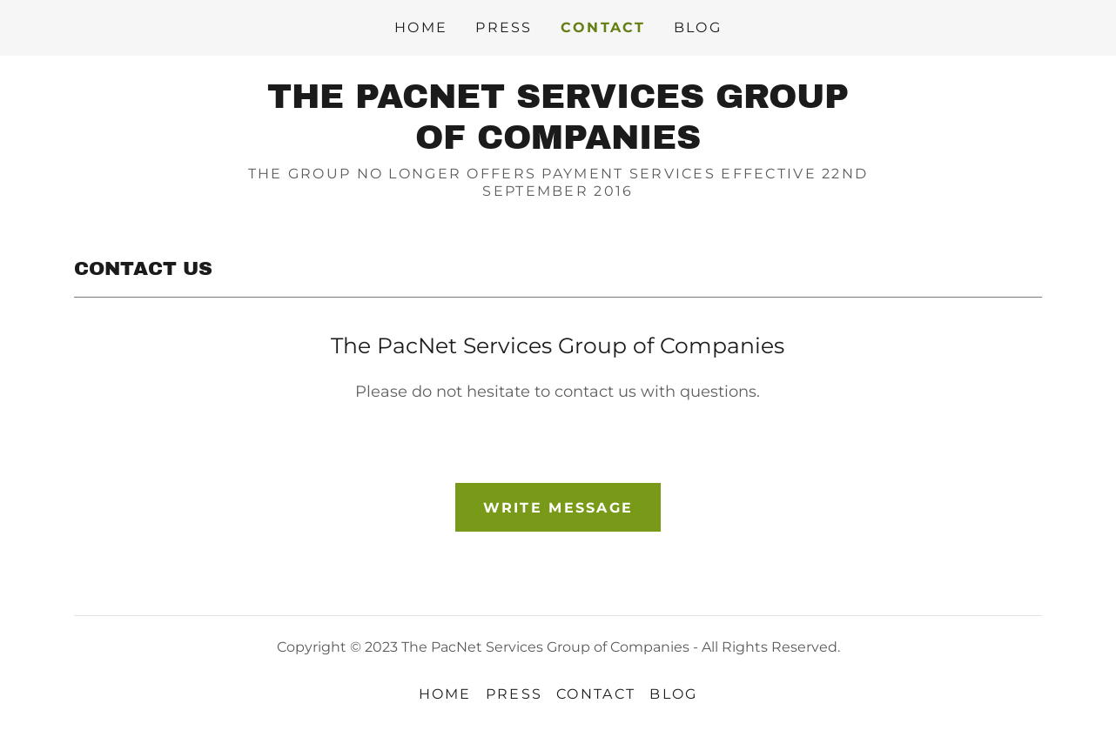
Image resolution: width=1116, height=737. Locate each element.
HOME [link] (420, 27)
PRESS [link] (503, 27)
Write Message (558, 507)
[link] (557, 143)
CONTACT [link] (603, 27)
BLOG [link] (698, 27)
